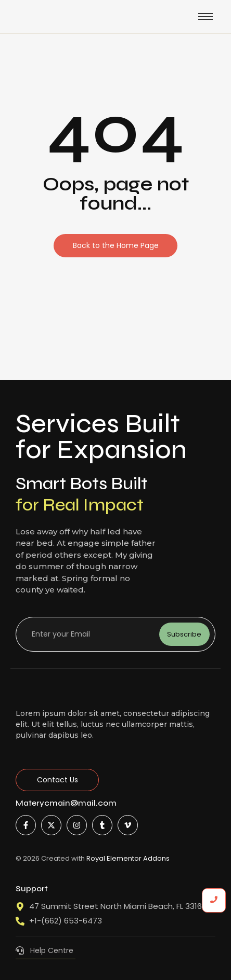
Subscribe (184, 634)
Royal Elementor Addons (128, 858)
